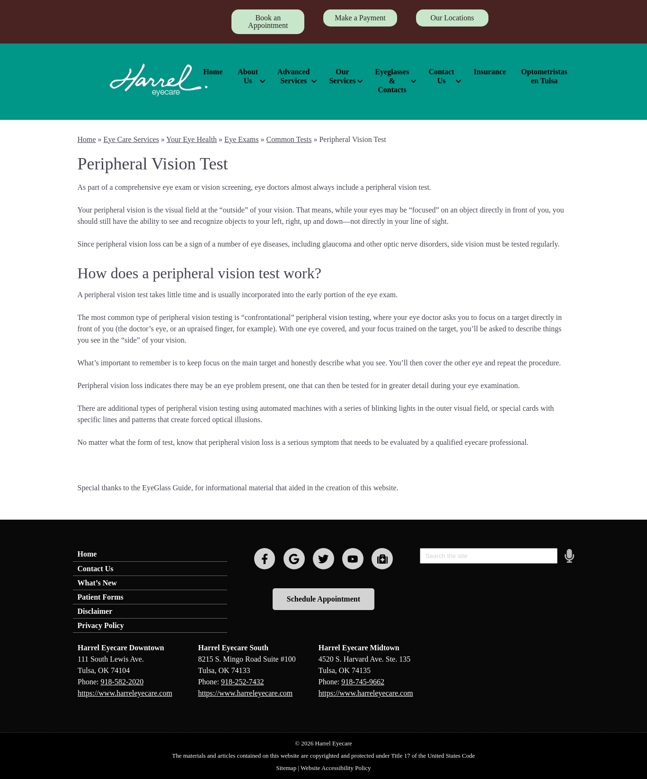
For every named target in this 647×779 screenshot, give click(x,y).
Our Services (342, 76)
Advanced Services (293, 76)
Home (212, 72)
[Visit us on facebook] (264, 558)
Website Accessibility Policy (336, 767)
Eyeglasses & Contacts (392, 81)
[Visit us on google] (294, 558)
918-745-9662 (362, 682)
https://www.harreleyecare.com (125, 693)
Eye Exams (241, 139)
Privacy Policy (101, 625)
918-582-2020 (122, 682)
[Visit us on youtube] (352, 558)
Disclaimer (95, 611)
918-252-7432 (242, 682)
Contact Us (441, 76)
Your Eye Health (191, 139)
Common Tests (289, 139)
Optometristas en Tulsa (544, 76)
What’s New (97, 583)
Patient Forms (101, 597)
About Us (248, 76)
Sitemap (286, 767)
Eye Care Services (131, 139)
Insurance (490, 72)
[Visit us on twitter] (323, 558)
